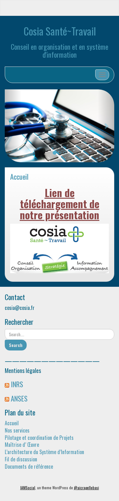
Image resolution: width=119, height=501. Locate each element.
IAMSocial (27, 487)
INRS (17, 384)
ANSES (19, 398)
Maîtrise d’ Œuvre (22, 444)
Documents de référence (29, 466)
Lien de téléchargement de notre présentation (59, 203)
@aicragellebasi (86, 487)
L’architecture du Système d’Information (44, 452)
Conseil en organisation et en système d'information (59, 50)
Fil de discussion (21, 459)
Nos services (17, 430)
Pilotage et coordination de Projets (39, 437)
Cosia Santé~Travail (59, 30)
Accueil (19, 176)
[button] (13, 125)
